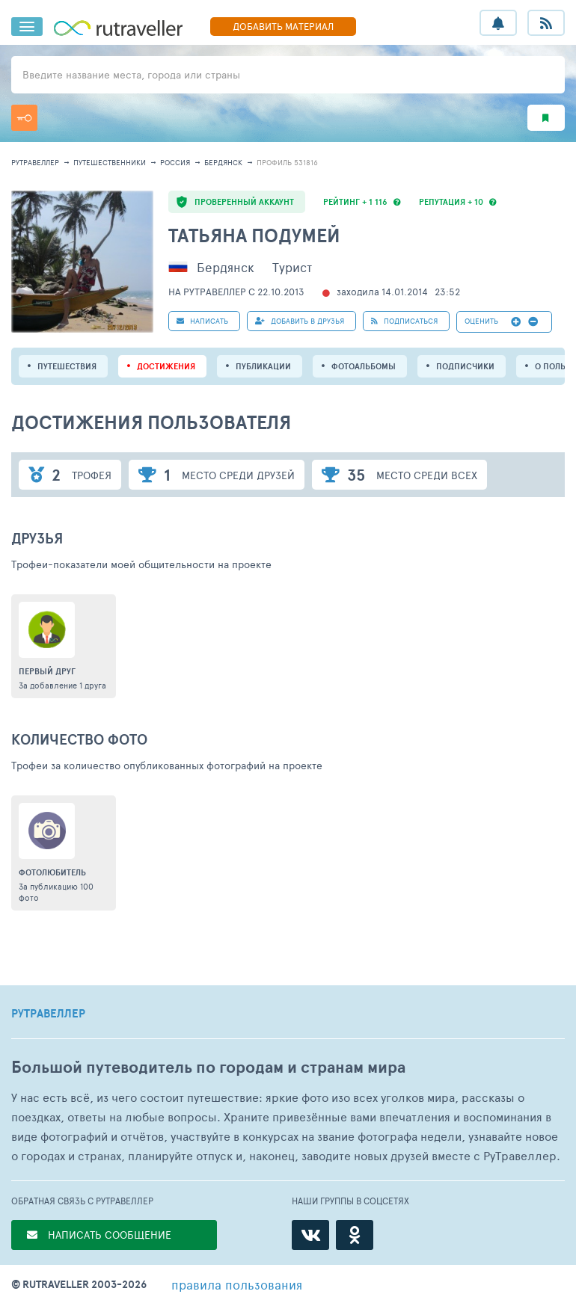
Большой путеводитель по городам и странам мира (208, 1067)
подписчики (465, 366)
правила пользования (236, 1284)
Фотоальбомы (363, 366)
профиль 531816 (287, 162)
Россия (175, 162)
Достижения (166, 366)
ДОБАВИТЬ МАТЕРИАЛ (283, 26)
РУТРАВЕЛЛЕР (48, 1014)
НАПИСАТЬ (202, 320)
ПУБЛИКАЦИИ (263, 366)
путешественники (109, 162)
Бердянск (223, 162)
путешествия (66, 366)
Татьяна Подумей (254, 235)
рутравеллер (35, 162)
